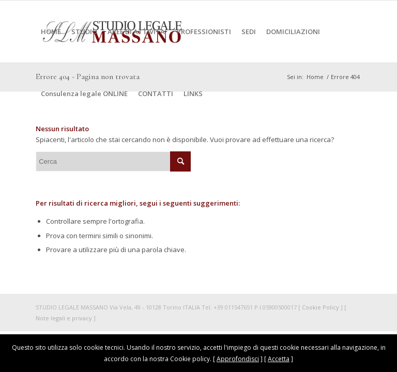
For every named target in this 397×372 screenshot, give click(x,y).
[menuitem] (51, 32)
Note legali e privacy (64, 318)
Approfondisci (238, 358)
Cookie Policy (320, 307)
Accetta (278, 358)
